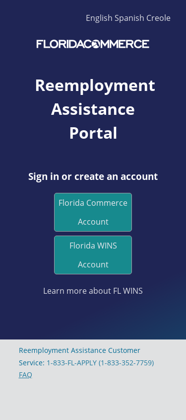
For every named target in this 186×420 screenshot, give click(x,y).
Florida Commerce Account (93, 212)
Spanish (129, 17)
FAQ (25, 374)
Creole (158, 17)
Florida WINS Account (93, 255)
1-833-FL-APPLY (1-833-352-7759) (100, 362)
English (99, 17)
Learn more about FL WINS (93, 290)
